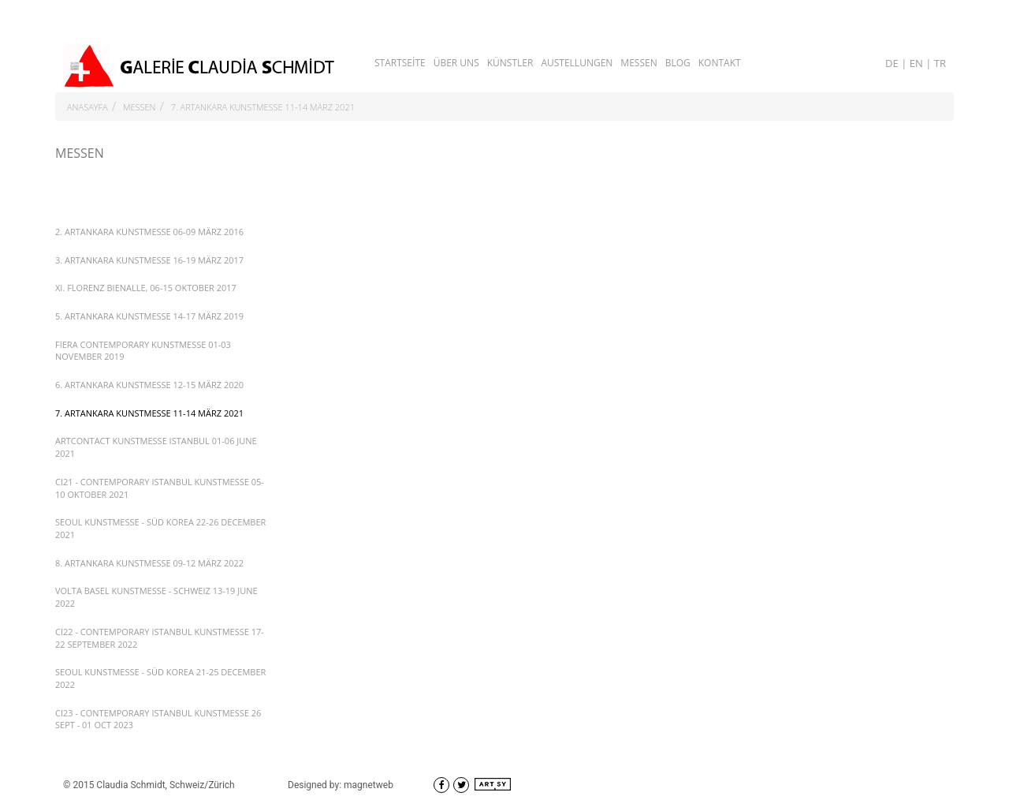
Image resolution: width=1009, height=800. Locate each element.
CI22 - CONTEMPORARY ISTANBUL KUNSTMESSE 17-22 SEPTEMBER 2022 (159, 638)
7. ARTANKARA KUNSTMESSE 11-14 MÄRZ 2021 (263, 107)
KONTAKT (719, 62)
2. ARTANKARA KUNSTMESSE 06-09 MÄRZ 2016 (149, 231)
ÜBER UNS (456, 62)
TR (940, 63)
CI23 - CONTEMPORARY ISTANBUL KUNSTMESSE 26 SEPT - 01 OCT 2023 (158, 719)
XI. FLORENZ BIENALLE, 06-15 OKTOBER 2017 (145, 287)
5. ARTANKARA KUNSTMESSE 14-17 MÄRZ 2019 (149, 316)
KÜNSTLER (510, 62)
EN (917, 63)
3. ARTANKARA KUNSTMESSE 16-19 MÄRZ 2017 (149, 260)
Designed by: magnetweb (340, 785)
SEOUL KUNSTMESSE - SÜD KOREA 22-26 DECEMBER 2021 (160, 528)
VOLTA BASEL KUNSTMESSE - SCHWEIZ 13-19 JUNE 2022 (156, 597)
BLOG (678, 62)
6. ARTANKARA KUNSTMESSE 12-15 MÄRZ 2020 (149, 385)
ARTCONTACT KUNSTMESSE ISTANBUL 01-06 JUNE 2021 (156, 447)
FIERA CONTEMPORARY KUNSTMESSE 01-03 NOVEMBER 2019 (143, 350)
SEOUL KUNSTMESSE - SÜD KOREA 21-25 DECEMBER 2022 (160, 678)
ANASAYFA (87, 107)
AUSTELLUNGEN (576, 62)
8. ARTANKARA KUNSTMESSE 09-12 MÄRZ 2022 (149, 563)
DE (893, 63)
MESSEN (638, 62)
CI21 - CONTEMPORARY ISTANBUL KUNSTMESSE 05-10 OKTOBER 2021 (159, 488)
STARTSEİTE (400, 62)
